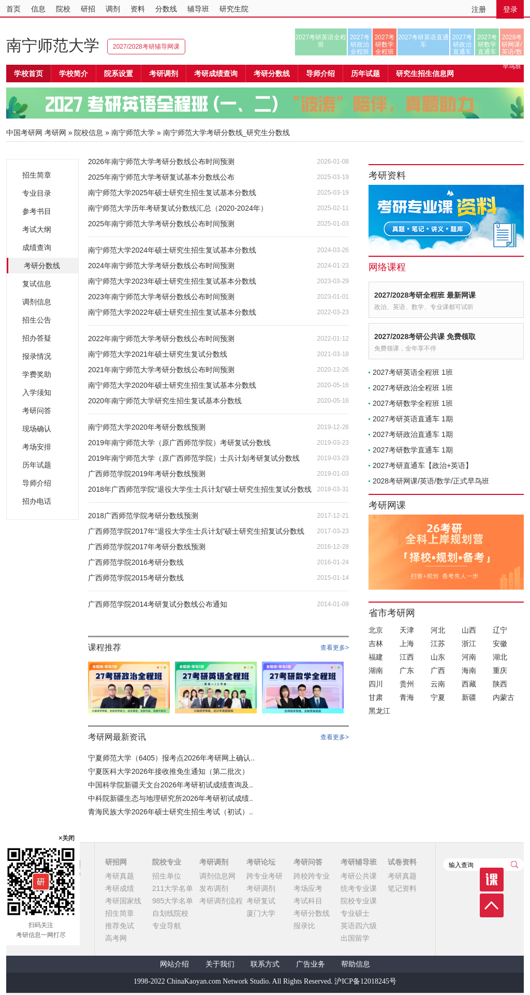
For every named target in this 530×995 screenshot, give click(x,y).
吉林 (376, 643)
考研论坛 (260, 862)
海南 (469, 670)
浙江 (469, 643)
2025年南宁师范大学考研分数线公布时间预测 (161, 224)
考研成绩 (119, 888)
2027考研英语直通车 (423, 41)
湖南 (376, 670)
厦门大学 (260, 913)
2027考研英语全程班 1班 (413, 372)
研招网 (116, 862)
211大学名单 (172, 888)
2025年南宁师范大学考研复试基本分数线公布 (161, 177)
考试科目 (307, 901)
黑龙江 (379, 711)
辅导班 (198, 9)
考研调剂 (163, 73)
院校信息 (88, 132)
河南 (469, 657)
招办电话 (36, 501)
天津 (407, 630)
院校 (63, 9)
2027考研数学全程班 (385, 44)
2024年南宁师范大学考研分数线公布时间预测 (161, 265)
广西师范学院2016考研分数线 (136, 562)
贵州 (407, 684)
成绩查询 (36, 247)
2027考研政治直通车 (462, 44)
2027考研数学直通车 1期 (413, 450)
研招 (88, 9)
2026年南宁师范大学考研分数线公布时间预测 (161, 161)
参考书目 (36, 211)
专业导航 (166, 925)
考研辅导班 (359, 862)
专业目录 (36, 193)
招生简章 (36, 175)
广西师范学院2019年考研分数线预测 (146, 474)
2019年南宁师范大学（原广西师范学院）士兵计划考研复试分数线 (194, 458)
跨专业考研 (264, 876)
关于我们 (219, 964)
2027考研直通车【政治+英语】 (423, 465)
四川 (376, 684)
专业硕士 (355, 913)
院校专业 (166, 862)
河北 (438, 630)
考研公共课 (359, 876)
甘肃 (376, 697)
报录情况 (36, 356)
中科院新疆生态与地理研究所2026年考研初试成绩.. (170, 798)
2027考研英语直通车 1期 (413, 419)
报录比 (304, 925)
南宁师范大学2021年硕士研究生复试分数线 (157, 354)
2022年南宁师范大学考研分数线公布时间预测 (161, 338)
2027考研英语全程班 (321, 41)
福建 (376, 657)
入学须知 (36, 392)
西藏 (469, 684)
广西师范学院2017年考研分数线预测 (146, 547)
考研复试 (260, 901)
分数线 (166, 9)
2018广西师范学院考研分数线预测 (143, 515)
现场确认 (36, 429)
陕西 (500, 684)
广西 (438, 670)
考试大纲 (36, 229)
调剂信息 (36, 302)
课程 (492, 879)
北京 (376, 630)
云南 (438, 684)
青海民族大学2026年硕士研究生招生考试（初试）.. (170, 812)
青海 (407, 697)
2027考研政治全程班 (360, 44)
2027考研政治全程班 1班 (413, 388)
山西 (469, 630)
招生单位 (166, 876)
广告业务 (310, 964)
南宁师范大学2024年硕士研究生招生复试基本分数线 (172, 250)
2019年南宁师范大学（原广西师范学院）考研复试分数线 (179, 442)
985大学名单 (172, 901)
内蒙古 (503, 697)
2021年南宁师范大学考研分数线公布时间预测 (161, 369)
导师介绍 (320, 73)
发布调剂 (213, 888)
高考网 (116, 938)
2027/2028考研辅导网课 (146, 46)
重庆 (500, 670)
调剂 (113, 9)
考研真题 (119, 876)
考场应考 (307, 888)
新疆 (469, 697)
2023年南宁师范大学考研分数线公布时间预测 (161, 296)
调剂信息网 (217, 876)
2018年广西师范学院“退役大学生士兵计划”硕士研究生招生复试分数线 (200, 489)
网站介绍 (174, 964)
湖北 (500, 657)
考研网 (55, 132)
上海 (407, 643)
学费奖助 (36, 374)
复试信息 (36, 284)
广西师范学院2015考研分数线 (136, 578)
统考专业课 (359, 888)
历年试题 (36, 465)
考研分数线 (42, 265)
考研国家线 (123, 901)
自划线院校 (170, 913)
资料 (137, 9)
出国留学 (355, 938)
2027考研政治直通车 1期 (413, 434)
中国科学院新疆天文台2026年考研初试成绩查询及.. (170, 785)
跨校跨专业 (311, 876)
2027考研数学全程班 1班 (413, 403)
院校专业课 (359, 901)
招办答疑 (36, 338)
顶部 (492, 905)
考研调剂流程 (221, 901)
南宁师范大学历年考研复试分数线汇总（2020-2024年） (178, 208)
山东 (438, 657)
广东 (407, 670)
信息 (38, 9)
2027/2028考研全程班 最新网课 (425, 295)
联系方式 (265, 964)
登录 (510, 9)
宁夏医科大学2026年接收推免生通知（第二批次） (168, 771)
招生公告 (36, 320)
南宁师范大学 (52, 45)
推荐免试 (119, 925)
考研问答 (36, 410)
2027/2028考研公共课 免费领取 (425, 336)
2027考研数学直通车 (487, 44)
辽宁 (500, 630)
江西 (407, 657)
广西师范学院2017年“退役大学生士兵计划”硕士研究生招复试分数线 (196, 531)
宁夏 (438, 697)
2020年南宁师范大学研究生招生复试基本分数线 (165, 401)
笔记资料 (402, 888)
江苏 (438, 643)
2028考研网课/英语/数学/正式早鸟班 (512, 44)
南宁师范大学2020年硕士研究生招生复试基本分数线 (172, 385)
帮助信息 (355, 964)
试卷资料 (402, 862)
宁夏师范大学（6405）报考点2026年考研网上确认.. (171, 758)
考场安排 (36, 447)
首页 (13, 9)
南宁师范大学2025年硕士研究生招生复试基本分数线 (172, 192)
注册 (479, 9)
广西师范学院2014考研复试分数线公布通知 (157, 604)
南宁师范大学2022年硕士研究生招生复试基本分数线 (172, 312)
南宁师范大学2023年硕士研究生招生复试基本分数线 (172, 281)
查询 (514, 864)
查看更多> (334, 647)
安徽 (500, 643)
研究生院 (233, 9)
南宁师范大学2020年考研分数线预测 (146, 427)
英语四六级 (359, 925)
